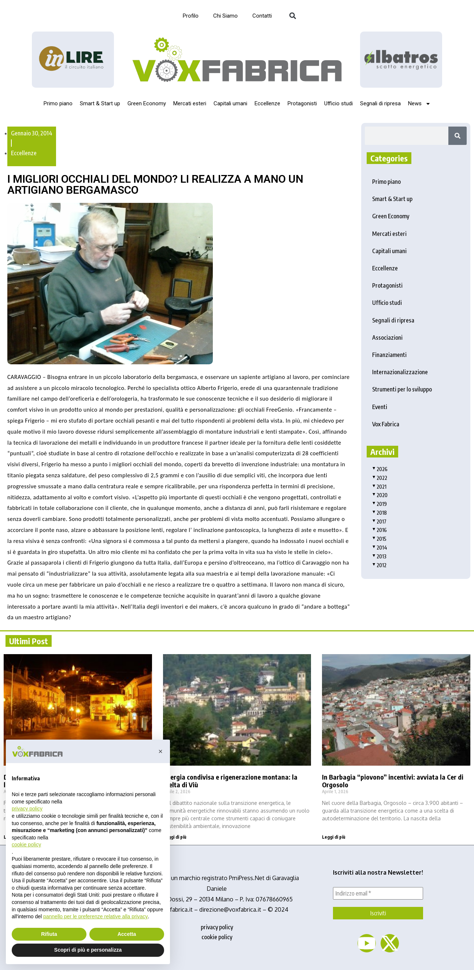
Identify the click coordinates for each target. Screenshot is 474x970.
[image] (401, 59)
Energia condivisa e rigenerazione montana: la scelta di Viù (230, 781)
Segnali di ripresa (380, 103)
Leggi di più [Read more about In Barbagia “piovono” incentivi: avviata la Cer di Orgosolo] (333, 837)
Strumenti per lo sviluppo (402, 389)
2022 (379, 478)
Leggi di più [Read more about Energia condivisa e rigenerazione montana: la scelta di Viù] (174, 837)
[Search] (457, 136)
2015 (379, 539)
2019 (379, 504)
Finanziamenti (389, 354)
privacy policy (217, 927)
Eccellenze (267, 103)
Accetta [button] (127, 934)
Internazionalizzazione (400, 372)
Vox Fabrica (385, 424)
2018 (379, 513)
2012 (379, 565)
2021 (379, 487)
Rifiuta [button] (49, 934)
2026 (380, 469)
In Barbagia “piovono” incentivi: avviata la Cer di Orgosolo (392, 781)
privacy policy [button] (27, 809)
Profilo (191, 15)
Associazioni (387, 337)
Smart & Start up (100, 103)
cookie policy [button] (26, 844)
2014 (379, 547)
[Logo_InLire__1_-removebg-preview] (73, 60)
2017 (379, 521)
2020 (380, 495)
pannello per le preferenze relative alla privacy (95, 916)
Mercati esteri (189, 103)
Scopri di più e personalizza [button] (88, 950)
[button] (292, 16)
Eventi (379, 407)
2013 (379, 556)
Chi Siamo (225, 15)
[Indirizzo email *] (378, 893)
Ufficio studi (338, 103)
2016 (379, 530)
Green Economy (146, 103)
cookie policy (216, 937)
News (419, 103)
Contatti (262, 15)
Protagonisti (302, 103)
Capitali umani (230, 103)
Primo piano (58, 103)
